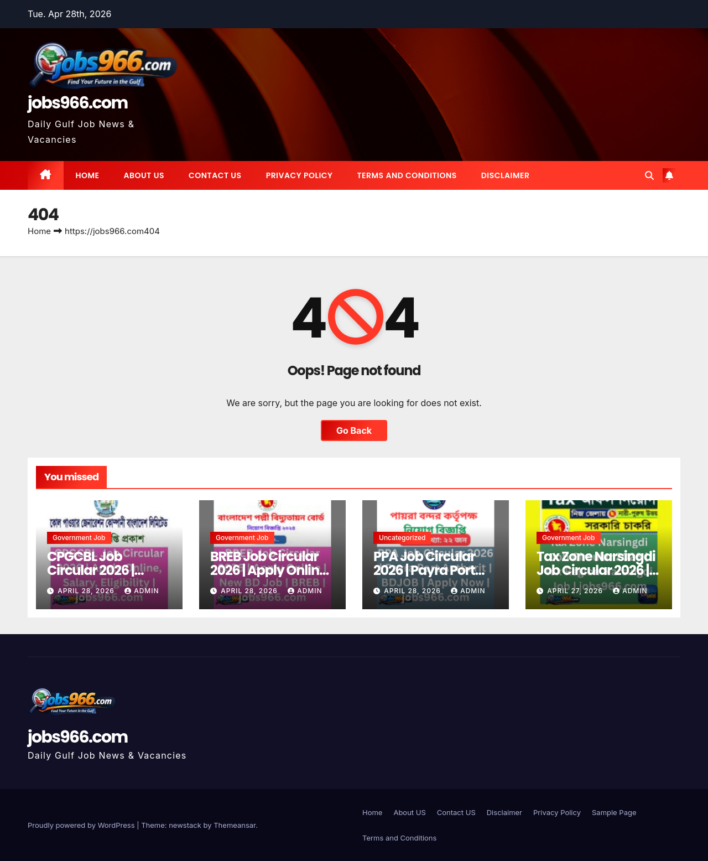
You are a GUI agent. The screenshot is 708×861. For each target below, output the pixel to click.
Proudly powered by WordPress (82, 825)
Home (88, 175)
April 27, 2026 (576, 591)
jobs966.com (78, 103)
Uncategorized (402, 537)
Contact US (215, 175)
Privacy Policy (299, 175)
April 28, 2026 (87, 591)
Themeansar (235, 825)
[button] (649, 175)
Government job (79, 537)
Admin (141, 591)
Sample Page (614, 812)
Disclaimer (505, 175)
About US (144, 175)
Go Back (354, 430)
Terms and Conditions (406, 175)
